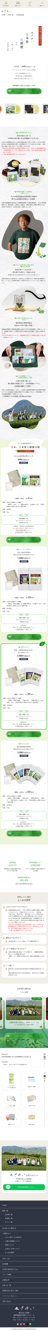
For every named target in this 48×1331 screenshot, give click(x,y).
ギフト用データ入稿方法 (13, 1237)
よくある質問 (9, 1252)
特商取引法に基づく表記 (10, 1290)
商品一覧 (10, 15)
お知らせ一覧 (6, 1285)
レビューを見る (31, 69)
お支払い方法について (12, 1248)
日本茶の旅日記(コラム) (10, 1269)
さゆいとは (6, 1258)
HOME (3, 15)
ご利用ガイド (6, 1233)
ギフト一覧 (9, 1222)
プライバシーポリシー (9, 1296)
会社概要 (5, 1264)
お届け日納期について (12, 1241)
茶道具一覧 (9, 1218)
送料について (9, 1245)
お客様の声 (6, 1280)
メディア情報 (6, 1274)
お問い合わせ (6, 1301)
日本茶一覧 (9, 1214)
